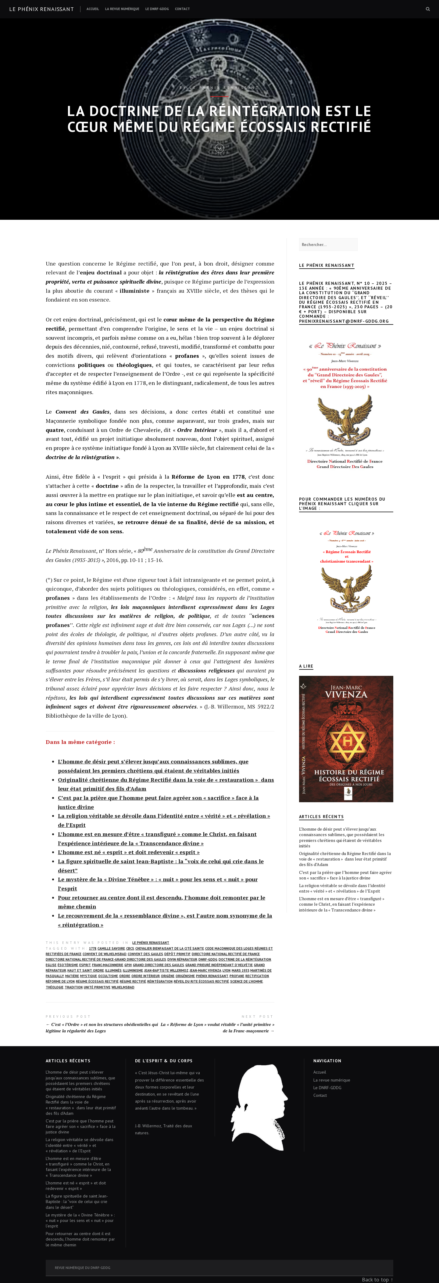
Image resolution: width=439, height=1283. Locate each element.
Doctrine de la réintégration (245, 959)
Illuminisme (133, 970)
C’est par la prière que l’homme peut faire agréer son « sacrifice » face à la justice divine (345, 875)
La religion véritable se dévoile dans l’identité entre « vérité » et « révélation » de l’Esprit (342, 888)
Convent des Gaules (145, 954)
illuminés (113, 970)
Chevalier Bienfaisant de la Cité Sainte (169, 948)
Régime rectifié (133, 981)
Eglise (51, 965)
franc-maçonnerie (107, 965)
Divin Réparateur (182, 959)
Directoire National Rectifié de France (226, 954)
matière (72, 976)
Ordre (124, 976)
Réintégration (160, 981)
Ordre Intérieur (145, 976)
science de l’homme (246, 981)
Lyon (226, 970)
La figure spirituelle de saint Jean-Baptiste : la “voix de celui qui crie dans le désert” (77, 1201)
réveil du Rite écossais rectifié (201, 981)
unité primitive (97, 987)
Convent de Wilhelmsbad (105, 954)
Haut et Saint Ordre (85, 970)
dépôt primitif (177, 954)
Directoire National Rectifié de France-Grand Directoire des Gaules (106, 959)
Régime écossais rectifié (97, 981)
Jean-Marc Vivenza (205, 970)
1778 (92, 948)
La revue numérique (122, 9)
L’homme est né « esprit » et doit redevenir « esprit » (129, 852)
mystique (88, 976)
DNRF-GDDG (207, 959)
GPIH (128, 965)
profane (237, 976)
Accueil (93, 9)
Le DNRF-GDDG (157, 9)
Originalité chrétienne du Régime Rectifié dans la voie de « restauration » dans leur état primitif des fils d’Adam (345, 858)
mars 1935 (240, 970)
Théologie (54, 987)
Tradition (74, 987)
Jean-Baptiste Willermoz (166, 970)
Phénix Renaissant (212, 976)
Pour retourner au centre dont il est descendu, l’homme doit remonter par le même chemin (80, 1239)
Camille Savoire (111, 948)
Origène (167, 976)
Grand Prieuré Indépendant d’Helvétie (219, 965)
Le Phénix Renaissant (150, 943)
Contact (182, 9)
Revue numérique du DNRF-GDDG (82, 1268)
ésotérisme (68, 965)
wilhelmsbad (123, 987)
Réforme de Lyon (60, 981)
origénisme (185, 976)
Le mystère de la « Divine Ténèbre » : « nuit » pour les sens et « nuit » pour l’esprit (80, 1220)
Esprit (85, 965)
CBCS (130, 948)
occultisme (108, 976)
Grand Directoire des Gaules (158, 965)
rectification (257, 976)
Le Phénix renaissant (41, 9)
